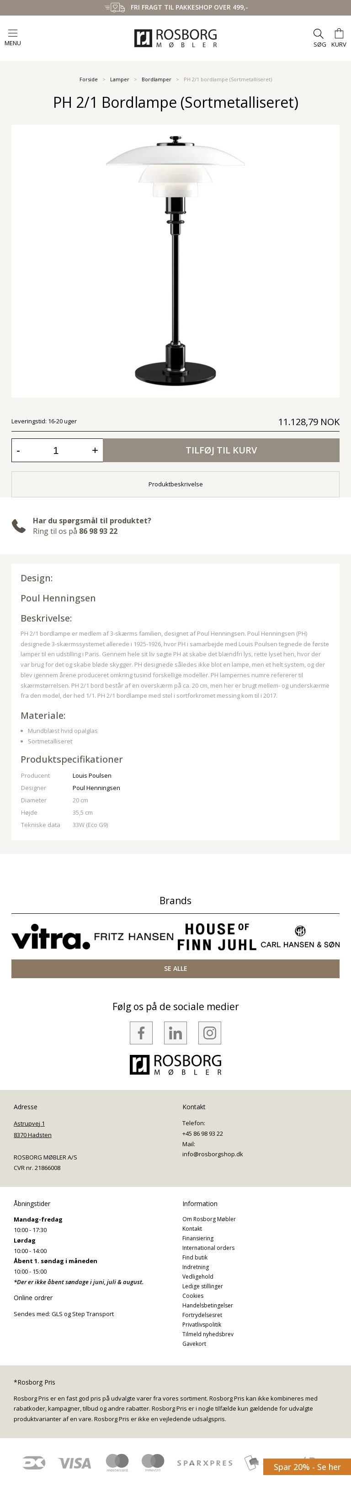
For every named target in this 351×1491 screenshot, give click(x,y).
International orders (208, 1248)
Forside (89, 79)
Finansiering (197, 1238)
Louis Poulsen (92, 775)
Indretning (195, 1267)
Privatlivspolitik (201, 1324)
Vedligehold (197, 1276)
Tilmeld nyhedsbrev (208, 1334)
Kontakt (192, 1229)
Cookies (192, 1296)
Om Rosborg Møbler (209, 1219)
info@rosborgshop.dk (212, 1154)
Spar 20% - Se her (307, 1466)
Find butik (194, 1257)
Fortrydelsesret (202, 1315)
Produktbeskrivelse (176, 484)
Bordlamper (156, 79)
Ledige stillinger (202, 1286)
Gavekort (194, 1344)
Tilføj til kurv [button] (221, 450)
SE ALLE (175, 968)
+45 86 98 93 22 (202, 1133)
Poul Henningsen (58, 598)
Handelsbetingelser (207, 1305)
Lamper (119, 79)
